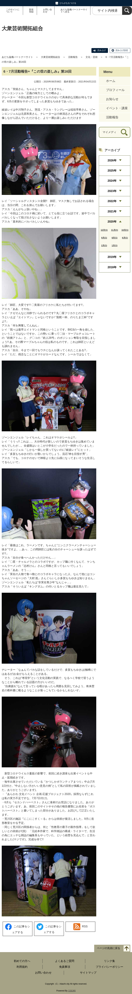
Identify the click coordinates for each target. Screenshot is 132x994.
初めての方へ (22, 960)
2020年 (112, 221)
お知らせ (112, 99)
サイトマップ (88, 972)
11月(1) (114, 230)
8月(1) (114, 238)
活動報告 (73, 57)
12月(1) (104, 230)
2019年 (112, 256)
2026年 (112, 160)
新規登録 (31, 10)
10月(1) (125, 230)
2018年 (112, 267)
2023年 (112, 191)
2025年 (112, 170)
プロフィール (115, 90)
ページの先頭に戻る (108, 948)
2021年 (112, 211)
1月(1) (114, 245)
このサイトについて (12, 10)
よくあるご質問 (64, 960)
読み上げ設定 (122, 50)
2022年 (112, 201)
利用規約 (22, 966)
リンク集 (109, 960)
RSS (80, 926)
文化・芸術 (92, 57)
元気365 (72, 991)
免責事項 (64, 966)
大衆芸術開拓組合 (50, 57)
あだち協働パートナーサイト (17, 57)
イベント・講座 (117, 108)
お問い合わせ (47, 10)
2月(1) (104, 245)
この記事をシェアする (17, 928)
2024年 (112, 180)
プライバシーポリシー (109, 966)
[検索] (127, 10)
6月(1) (125, 238)
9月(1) (104, 238)
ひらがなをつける (68, 3)
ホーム (110, 81)
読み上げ (101, 50)
